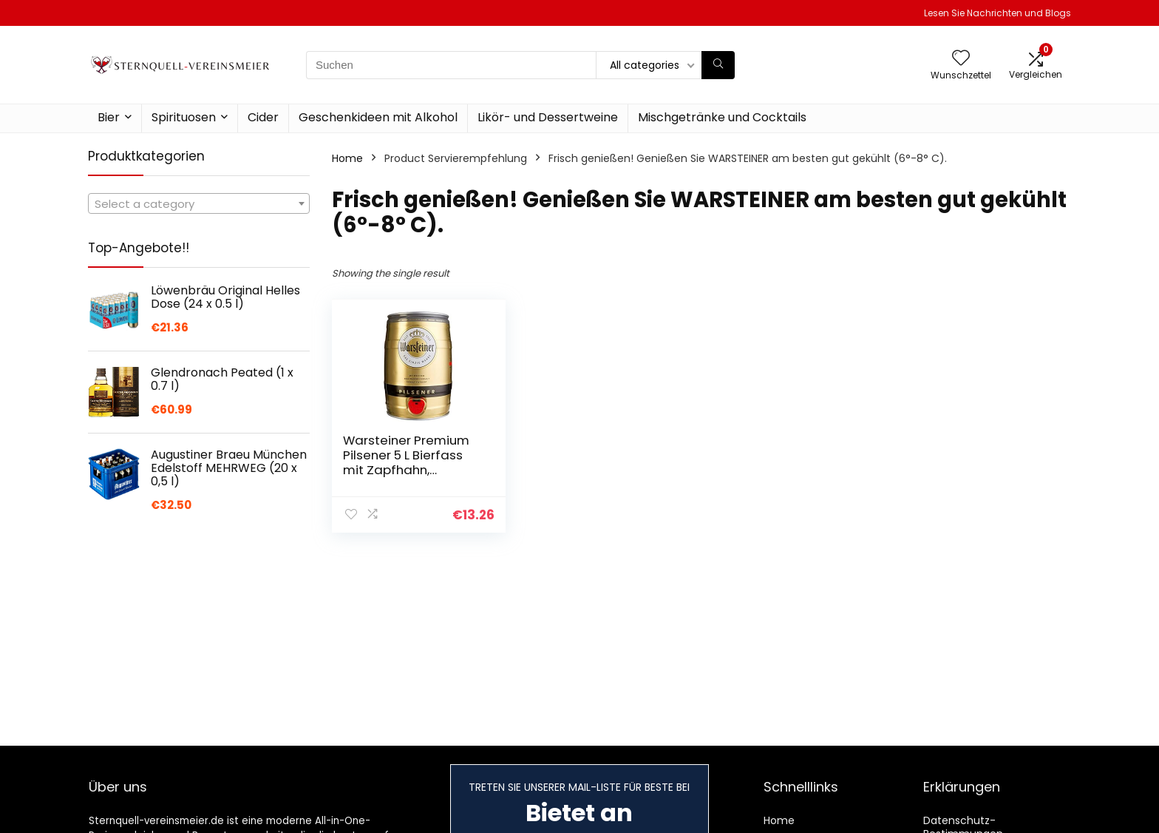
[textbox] (199, 204)
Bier (109, 117)
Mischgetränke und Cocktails (722, 117)
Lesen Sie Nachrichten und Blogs (997, 13)
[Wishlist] (961, 59)
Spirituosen (184, 117)
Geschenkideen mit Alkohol (378, 117)
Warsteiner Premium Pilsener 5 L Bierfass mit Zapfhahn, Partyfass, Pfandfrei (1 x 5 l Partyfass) (411, 469)
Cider (263, 117)
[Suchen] (718, 65)
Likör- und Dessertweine (547, 117)
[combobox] (199, 203)
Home (347, 158)
